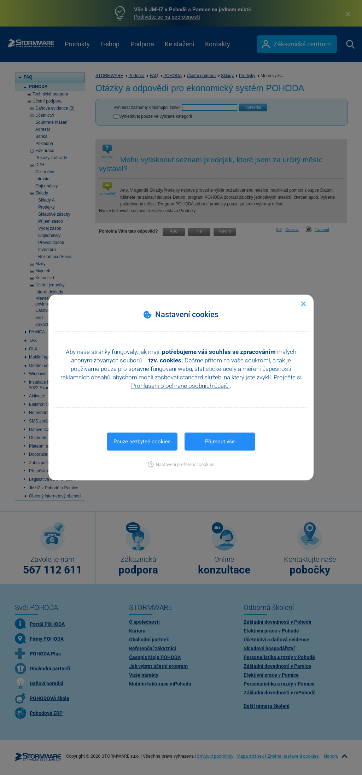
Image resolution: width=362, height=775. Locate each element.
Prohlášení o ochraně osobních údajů (180, 385)
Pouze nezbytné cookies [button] (142, 441)
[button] (181, 464)
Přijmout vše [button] (220, 441)
